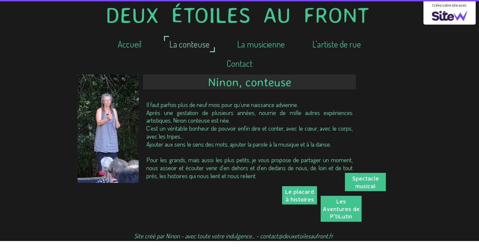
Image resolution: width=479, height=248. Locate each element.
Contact (239, 63)
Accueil (130, 44)
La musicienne (261, 44)
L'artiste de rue (336, 44)
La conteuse (189, 44)
